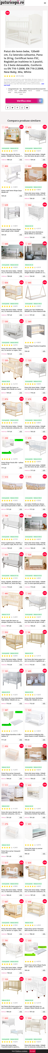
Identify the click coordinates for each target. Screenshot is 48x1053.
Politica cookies (21, 1051)
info (20, 159)
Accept (32, 1051)
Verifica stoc (30, 100)
